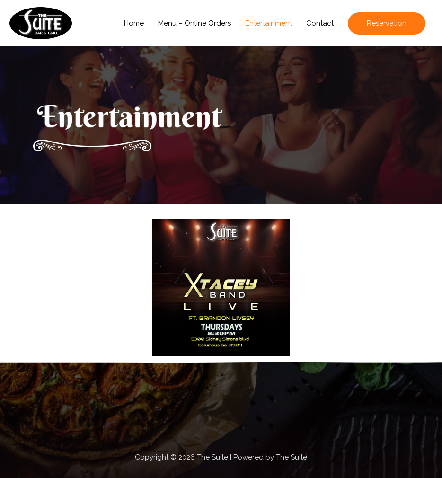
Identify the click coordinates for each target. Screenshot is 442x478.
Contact (320, 23)
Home (134, 23)
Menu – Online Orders (194, 23)
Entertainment (268, 23)
